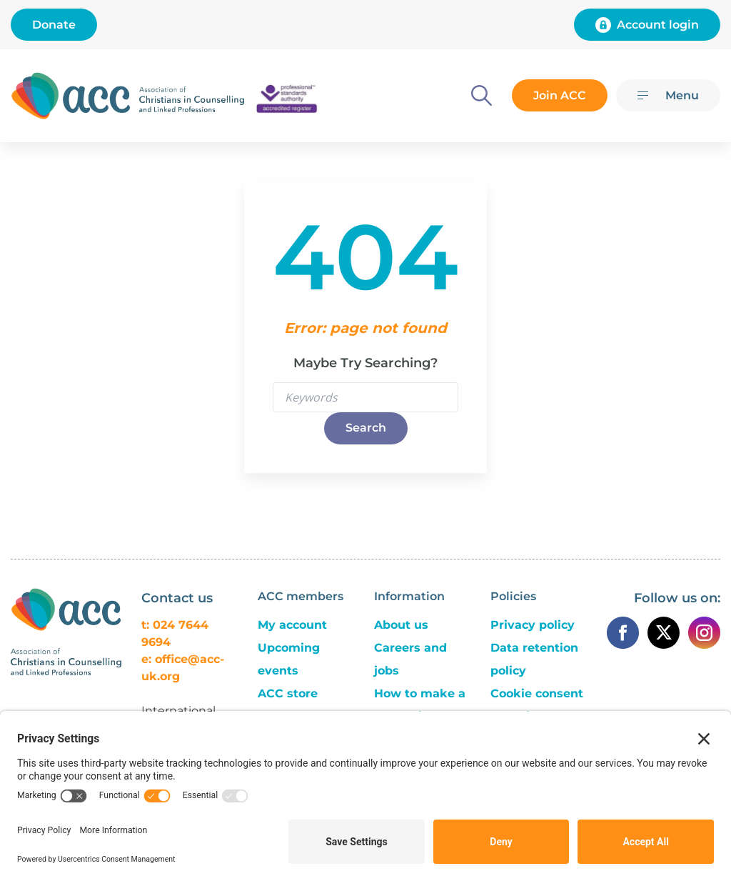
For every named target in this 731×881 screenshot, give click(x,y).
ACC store (288, 693)
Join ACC (559, 95)
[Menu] (668, 95)
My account (292, 625)
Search (366, 427)
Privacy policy (532, 625)
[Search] (481, 95)
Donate (54, 24)
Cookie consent (536, 693)
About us (401, 625)
